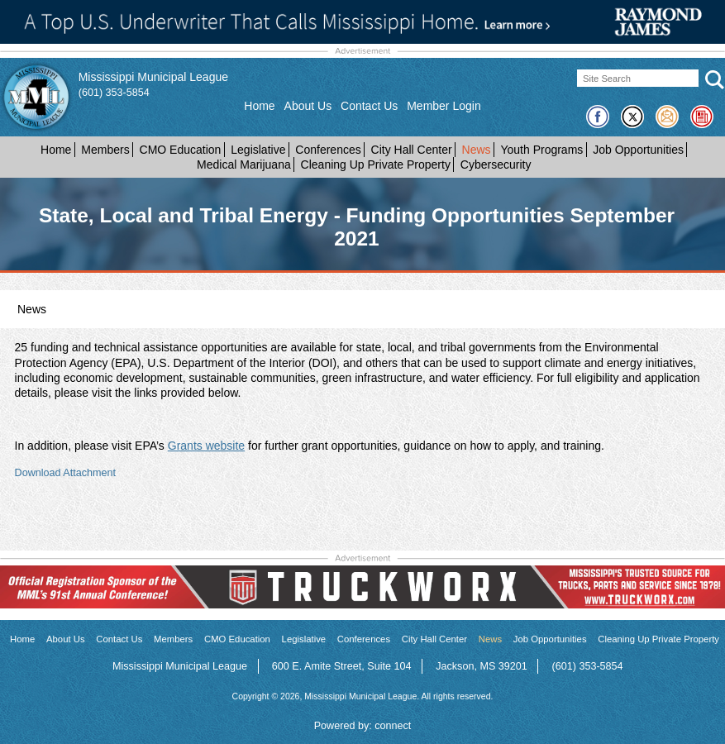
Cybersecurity (496, 164)
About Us (308, 105)
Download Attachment (66, 473)
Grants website (206, 445)
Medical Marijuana (244, 164)
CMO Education (181, 149)
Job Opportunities (638, 149)
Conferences (327, 149)
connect (392, 726)
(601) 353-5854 (114, 92)
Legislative (258, 149)
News (476, 149)
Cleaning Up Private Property (376, 164)
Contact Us (369, 105)
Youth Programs (541, 149)
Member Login (444, 105)
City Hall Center (411, 149)
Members (105, 149)
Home (259, 105)
